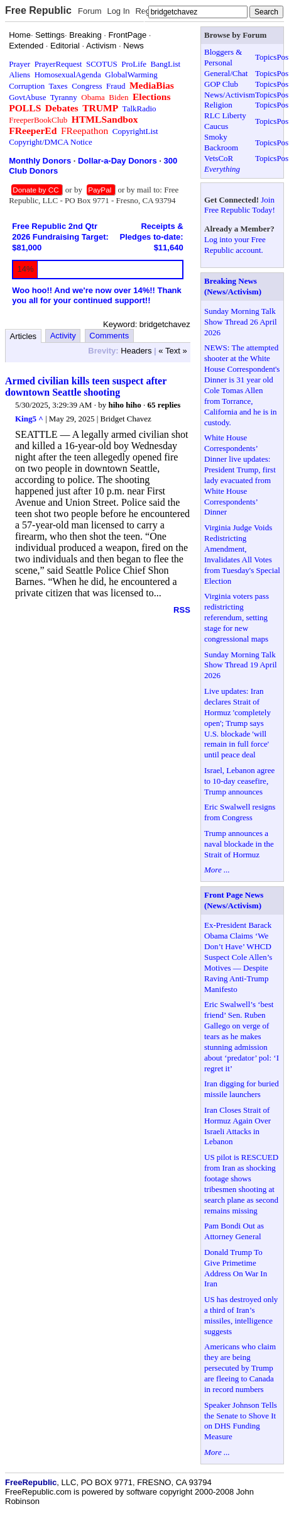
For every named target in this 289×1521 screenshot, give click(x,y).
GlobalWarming (131, 74)
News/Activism (229, 94)
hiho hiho (124, 405)
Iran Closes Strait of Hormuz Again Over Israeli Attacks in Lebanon (237, 1126)
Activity (63, 335)
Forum (90, 11)
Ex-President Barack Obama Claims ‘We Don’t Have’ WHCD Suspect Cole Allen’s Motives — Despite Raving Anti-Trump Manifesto (238, 956)
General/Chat (226, 73)
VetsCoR (218, 158)
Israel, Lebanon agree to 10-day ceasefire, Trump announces (239, 781)
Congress (87, 86)
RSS (181, 610)
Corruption (27, 86)
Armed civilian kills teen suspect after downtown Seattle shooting (85, 387)
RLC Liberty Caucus (225, 121)
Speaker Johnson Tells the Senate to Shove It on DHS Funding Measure (240, 1421)
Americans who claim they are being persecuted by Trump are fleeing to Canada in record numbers (240, 1368)
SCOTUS (101, 64)
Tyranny (63, 97)
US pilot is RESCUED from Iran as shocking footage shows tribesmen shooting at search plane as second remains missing (241, 1183)
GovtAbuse (27, 97)
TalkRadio (139, 108)
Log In (118, 11)
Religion (218, 104)
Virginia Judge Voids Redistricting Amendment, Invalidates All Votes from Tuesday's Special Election (242, 554)
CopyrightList (135, 131)
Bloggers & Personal (223, 57)
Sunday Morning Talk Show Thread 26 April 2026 (240, 321)
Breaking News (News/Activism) (232, 286)
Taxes (58, 86)
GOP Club (221, 84)
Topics (265, 57)
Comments (109, 335)
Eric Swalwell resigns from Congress (239, 812)
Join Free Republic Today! (239, 205)
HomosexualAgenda (68, 74)
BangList (166, 64)
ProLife (133, 64)
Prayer (19, 64)
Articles (23, 336)
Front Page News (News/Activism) (233, 900)
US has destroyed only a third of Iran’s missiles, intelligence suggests (241, 1315)
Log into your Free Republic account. (235, 245)
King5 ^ (29, 418)
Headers (136, 350)
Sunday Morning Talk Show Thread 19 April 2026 (240, 665)
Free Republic (38, 10)
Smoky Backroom (221, 142)
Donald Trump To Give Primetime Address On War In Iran (235, 1268)
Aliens (19, 74)
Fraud (115, 86)
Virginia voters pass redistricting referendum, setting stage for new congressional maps (236, 617)
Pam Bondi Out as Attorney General (234, 1231)
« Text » (172, 350)
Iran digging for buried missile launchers (241, 1089)
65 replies (164, 405)
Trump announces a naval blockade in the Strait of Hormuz (239, 843)
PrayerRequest (58, 64)
